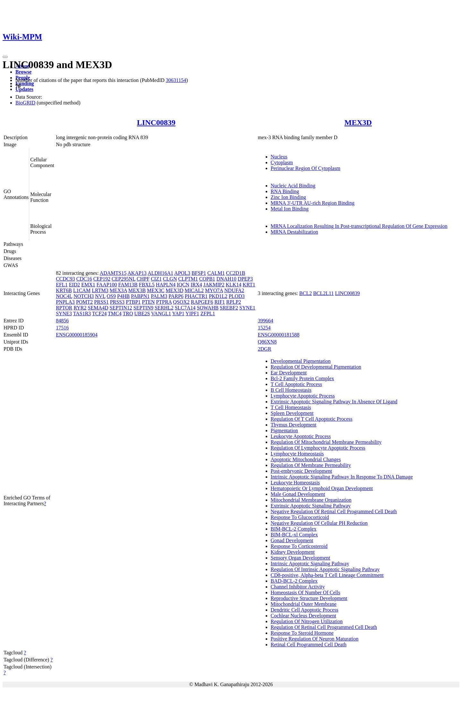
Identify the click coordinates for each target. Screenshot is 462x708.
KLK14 (233, 284)
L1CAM (81, 290)
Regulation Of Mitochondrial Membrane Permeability (326, 442)
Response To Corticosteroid (299, 546)
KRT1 (249, 284)
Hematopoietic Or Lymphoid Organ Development (322, 488)
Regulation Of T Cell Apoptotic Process (312, 419)
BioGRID (25, 102)
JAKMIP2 (214, 284)
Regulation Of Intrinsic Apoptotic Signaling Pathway (325, 569)
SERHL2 (164, 307)
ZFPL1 (208, 313)
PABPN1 (140, 296)
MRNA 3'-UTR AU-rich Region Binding (313, 203)
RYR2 (79, 307)
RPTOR (64, 307)
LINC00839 (156, 122)
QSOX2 (181, 302)
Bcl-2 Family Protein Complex (302, 378)
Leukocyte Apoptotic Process (301, 436)
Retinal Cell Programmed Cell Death (308, 644)
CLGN (170, 279)
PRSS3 (117, 302)
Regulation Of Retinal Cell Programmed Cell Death (324, 627)
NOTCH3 (83, 296)
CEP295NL (123, 279)
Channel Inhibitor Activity (298, 586)
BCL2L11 (323, 293)
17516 (62, 327)
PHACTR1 (196, 296)
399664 (265, 320)
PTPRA (164, 302)
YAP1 (178, 313)
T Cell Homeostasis (291, 407)
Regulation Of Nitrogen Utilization (307, 621)
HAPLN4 (165, 284)
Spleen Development (292, 413)
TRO (128, 313)
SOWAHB (208, 307)
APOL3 (182, 273)
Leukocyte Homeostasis (295, 482)
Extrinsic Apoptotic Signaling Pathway (311, 505)
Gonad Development (292, 540)
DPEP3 (245, 279)
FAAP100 (107, 284)
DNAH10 (226, 279)
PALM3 (159, 296)
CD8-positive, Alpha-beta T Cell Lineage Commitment (327, 575)
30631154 (176, 80)
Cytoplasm (282, 162)
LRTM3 (100, 290)
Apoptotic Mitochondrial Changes (306, 459)
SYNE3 (64, 313)
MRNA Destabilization (294, 232)
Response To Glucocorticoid (300, 517)
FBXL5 (147, 284)
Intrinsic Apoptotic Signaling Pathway (310, 563)
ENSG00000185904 (77, 334)
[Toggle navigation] (5, 57)
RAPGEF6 (202, 302)
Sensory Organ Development (300, 557)
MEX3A (118, 290)
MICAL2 (194, 290)
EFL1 (61, 284)
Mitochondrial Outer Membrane (304, 604)
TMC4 (115, 313)
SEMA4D (98, 307)
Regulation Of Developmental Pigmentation (316, 367)
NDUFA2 (234, 290)
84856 (62, 320)
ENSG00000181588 (279, 334)
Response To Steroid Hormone (302, 633)
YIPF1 (192, 313)
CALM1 (216, 273)
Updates (24, 89)
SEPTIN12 (121, 307)
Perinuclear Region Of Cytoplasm (305, 168)
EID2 (74, 284)
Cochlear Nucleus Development (303, 615)
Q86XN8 (267, 342)
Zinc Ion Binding (288, 197)
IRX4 (196, 284)
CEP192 (101, 279)
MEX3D (358, 122)
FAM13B (128, 284)
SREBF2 (229, 307)
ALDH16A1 (160, 273)
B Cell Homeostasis (291, 390)
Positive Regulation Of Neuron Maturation (315, 638)
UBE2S (142, 313)
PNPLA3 (65, 302)
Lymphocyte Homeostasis (297, 453)
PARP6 (176, 296)
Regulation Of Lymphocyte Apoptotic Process (318, 448)
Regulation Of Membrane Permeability (311, 465)
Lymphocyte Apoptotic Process (303, 396)
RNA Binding (285, 191)
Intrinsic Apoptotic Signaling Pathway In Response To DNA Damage (342, 476)
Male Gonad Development (298, 494)
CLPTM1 (188, 279)
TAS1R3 (82, 313)
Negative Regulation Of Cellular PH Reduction (319, 523)
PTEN (148, 302)
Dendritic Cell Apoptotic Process (304, 610)
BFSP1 (199, 273)
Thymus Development (294, 424)
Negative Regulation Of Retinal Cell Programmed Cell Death (334, 511)
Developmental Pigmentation (301, 361)
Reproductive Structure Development (309, 598)
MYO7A (214, 290)
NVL (100, 296)
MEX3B (137, 290)
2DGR (264, 349)
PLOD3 (237, 296)
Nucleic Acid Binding (293, 185)
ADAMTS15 (113, 273)
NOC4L (64, 296)
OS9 (111, 296)
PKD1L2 (218, 296)
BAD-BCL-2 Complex (294, 581)
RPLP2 (233, 302)
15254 (264, 327)
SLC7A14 (185, 307)
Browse (23, 72)
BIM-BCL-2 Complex (294, 529)
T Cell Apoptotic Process (296, 384)
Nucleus (279, 156)
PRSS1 (101, 302)
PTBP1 (133, 302)
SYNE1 (247, 307)
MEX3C (155, 290)
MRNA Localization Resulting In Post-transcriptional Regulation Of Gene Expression (359, 226)
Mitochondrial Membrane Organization (311, 500)
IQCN (183, 284)
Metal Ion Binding (290, 208)
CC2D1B (235, 273)
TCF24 (99, 313)
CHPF (143, 279)
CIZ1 (156, 279)
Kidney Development (293, 552)
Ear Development (289, 372)
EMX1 (88, 284)
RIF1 (219, 302)
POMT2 (84, 302)
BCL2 (305, 293)
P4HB (123, 296)
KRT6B (64, 290)
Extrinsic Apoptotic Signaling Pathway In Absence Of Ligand (334, 401)
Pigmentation (284, 430)
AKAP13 (137, 273)
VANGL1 (161, 313)
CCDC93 (65, 279)
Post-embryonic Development (301, 471)
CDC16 (84, 279)
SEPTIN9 (143, 307)
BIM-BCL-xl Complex (294, 534)
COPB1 (207, 279)
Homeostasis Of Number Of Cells (305, 592)
